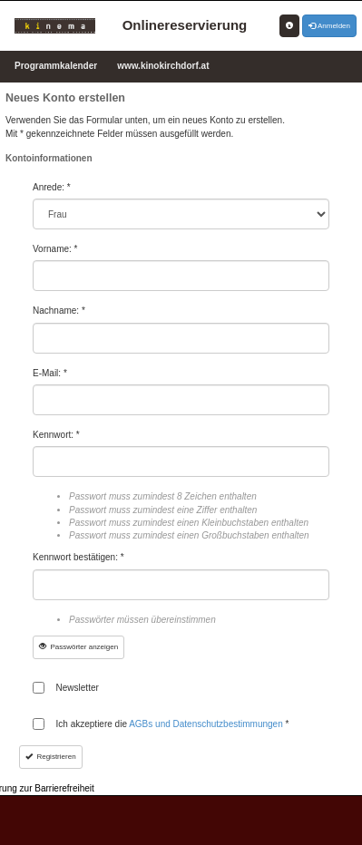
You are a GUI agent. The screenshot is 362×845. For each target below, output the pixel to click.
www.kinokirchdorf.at (163, 66)
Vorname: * (55, 249)
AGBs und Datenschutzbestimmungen (207, 724)
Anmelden (329, 26)
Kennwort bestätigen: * (78, 557)
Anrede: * (52, 187)
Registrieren (50, 757)
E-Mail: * (50, 373)
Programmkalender (56, 66)
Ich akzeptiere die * (172, 724)
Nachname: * (59, 311)
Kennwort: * (56, 435)
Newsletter (77, 688)
